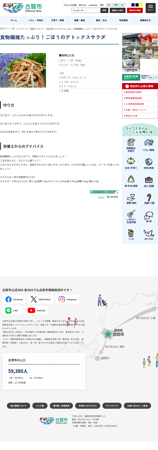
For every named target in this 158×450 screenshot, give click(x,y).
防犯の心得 (131, 115)
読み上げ (82, 4)
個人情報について (18, 405)
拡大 (122, 5)
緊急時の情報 (134, 10)
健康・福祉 (79, 20)
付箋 (101, 4)
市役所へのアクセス (88, 405)
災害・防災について (136, 109)
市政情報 (123, 20)
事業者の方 (145, 20)
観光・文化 (101, 20)
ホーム (14, 20)
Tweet (101, 197)
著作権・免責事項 (61, 405)
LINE (11, 310)
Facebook (14, 299)
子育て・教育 (57, 20)
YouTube (36, 310)
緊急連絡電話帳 (134, 98)
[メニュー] (151, 8)
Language (93, 4)
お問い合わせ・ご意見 (137, 405)
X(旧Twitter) (41, 299)
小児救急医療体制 (135, 104)
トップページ (22, 28)
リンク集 (40, 405)
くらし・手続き (35, 20)
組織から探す (117, 10)
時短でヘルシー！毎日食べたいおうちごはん (51, 28)
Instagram (67, 299)
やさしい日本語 (70, 4)
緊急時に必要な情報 (140, 86)
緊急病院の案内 (134, 92)
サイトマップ (112, 405)
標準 (116, 5)
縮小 (109, 5)
